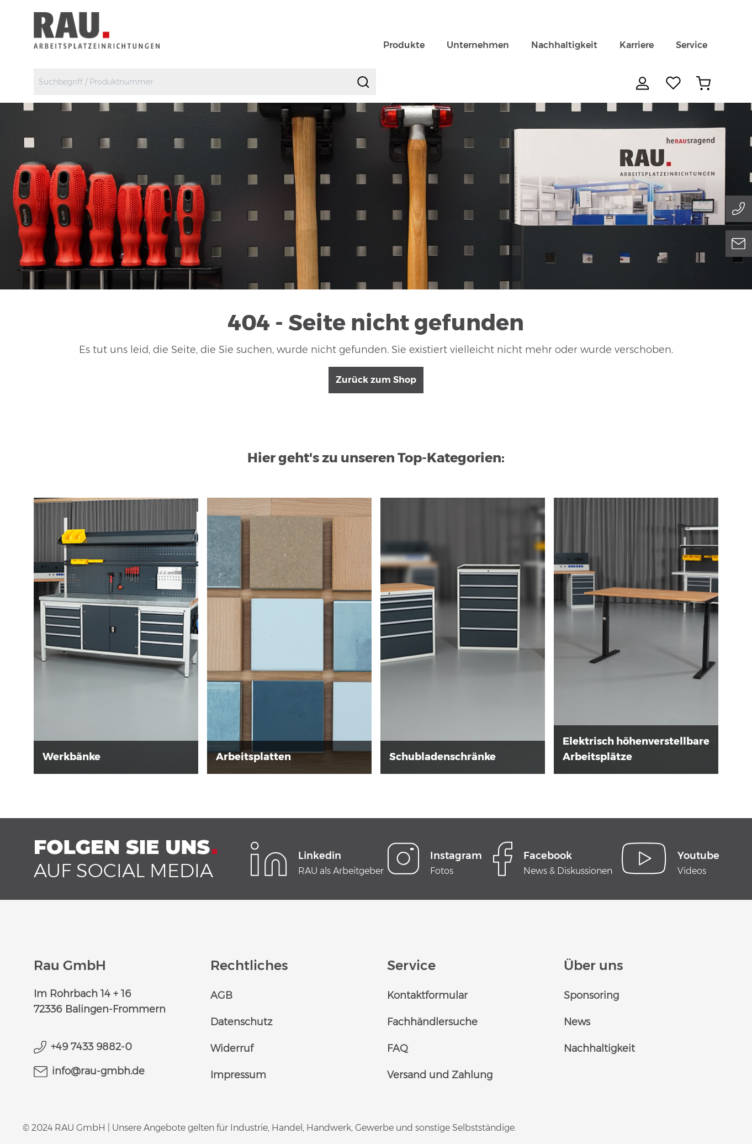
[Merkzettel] (674, 83)
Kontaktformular (427, 995)
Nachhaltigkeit (599, 1048)
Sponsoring (591, 995)
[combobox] (192, 81)
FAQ (397, 1048)
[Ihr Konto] (644, 83)
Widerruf (231, 1048)
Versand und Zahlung (439, 1075)
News (577, 1022)
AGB (221, 995)
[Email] (738, 243)
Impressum (238, 1075)
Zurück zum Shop (376, 380)
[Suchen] (363, 81)
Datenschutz (241, 1022)
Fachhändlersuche (432, 1022)
